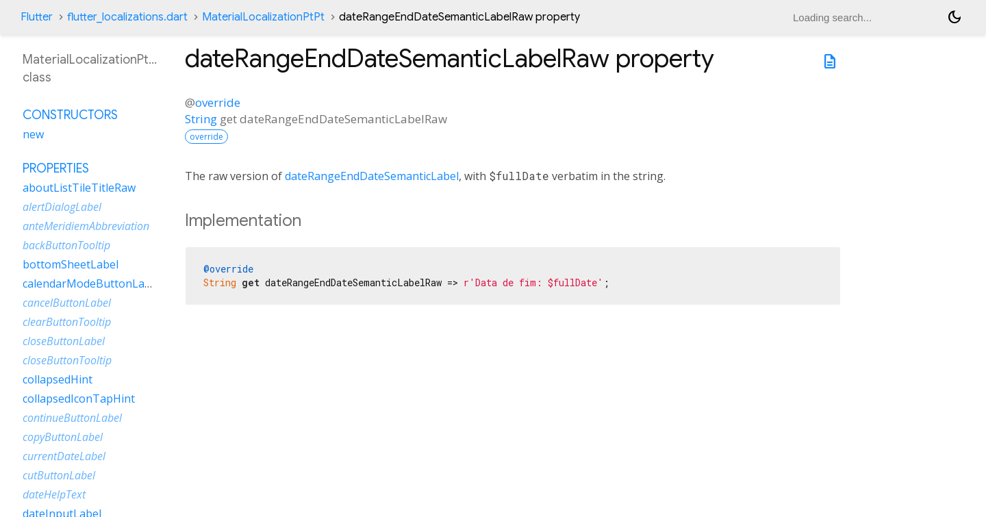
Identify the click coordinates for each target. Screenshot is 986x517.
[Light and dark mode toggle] (954, 17)
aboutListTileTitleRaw (79, 187)
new (33, 134)
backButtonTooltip (66, 245)
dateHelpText (54, 494)
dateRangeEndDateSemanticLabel (372, 176)
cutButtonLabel (59, 475)
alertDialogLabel (62, 206)
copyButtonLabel (63, 436)
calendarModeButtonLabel (91, 283)
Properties (56, 168)
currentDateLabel (64, 456)
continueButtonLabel (72, 417)
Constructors (70, 115)
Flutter (37, 17)
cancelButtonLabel (67, 302)
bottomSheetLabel (70, 264)
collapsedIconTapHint (79, 398)
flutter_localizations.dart (127, 17)
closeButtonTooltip (67, 360)
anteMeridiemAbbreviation (86, 226)
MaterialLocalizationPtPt (263, 17)
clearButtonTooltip (67, 321)
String (201, 119)
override (217, 102)
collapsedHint (57, 379)
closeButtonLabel (64, 341)
